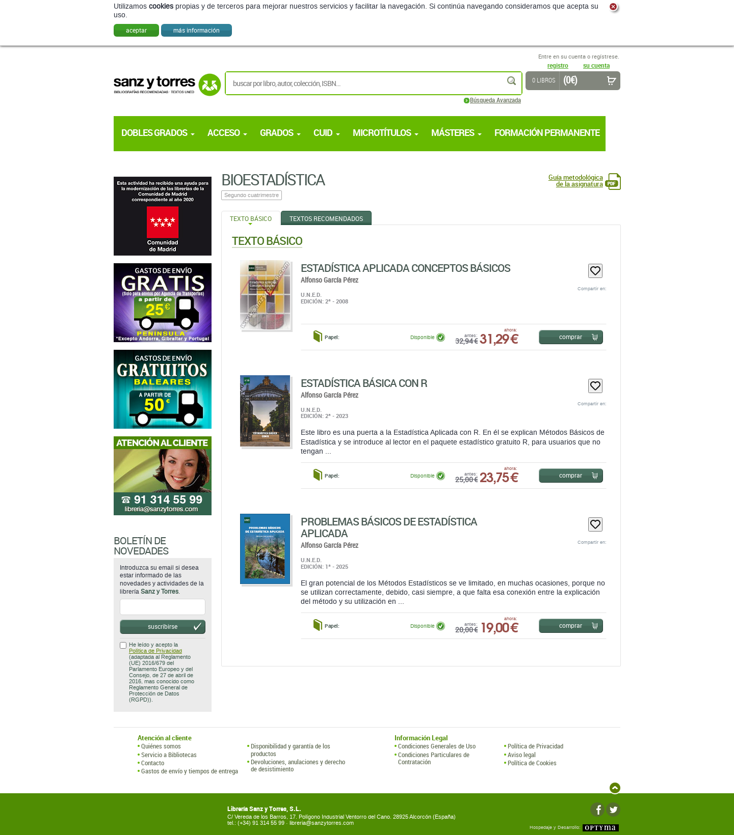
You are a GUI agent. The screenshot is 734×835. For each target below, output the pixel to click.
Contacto (152, 762)
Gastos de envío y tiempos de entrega (189, 770)
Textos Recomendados (326, 218)
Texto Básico (251, 218)
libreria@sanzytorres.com (322, 823)
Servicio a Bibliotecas (169, 754)
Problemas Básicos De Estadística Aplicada (389, 527)
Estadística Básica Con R (364, 383)
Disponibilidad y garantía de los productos (290, 749)
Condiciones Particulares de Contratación (433, 758)
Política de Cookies (532, 762)
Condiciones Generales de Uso (437, 745)
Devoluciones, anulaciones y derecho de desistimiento (298, 765)
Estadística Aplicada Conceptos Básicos (405, 268)
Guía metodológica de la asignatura (575, 180)
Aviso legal (522, 754)
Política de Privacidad (155, 651)
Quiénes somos (161, 745)
